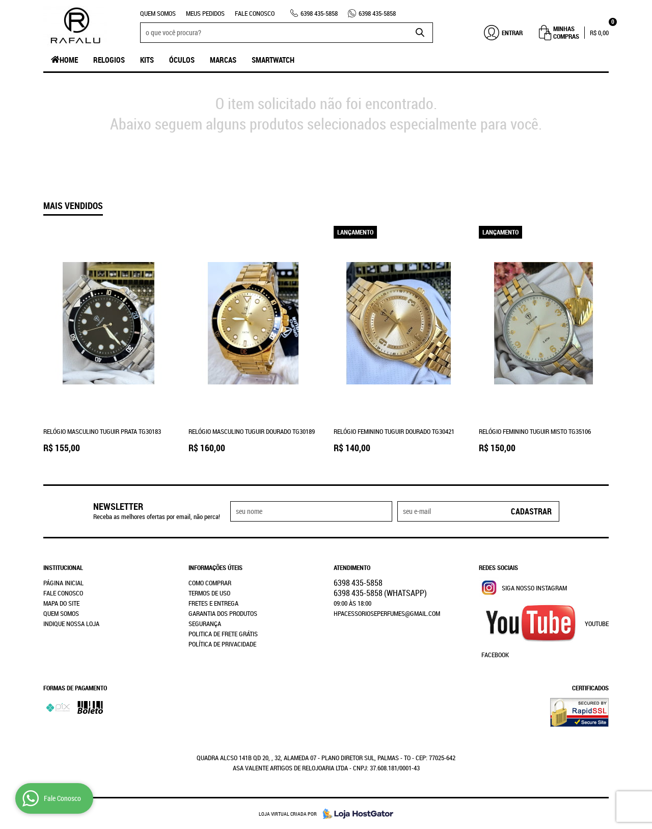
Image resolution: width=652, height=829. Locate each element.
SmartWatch (273, 60)
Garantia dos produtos (222, 613)
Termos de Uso (209, 593)
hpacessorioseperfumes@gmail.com (387, 613)
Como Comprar (209, 582)
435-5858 (319, 13)
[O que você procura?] (420, 32)
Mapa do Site (61, 603)
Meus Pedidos (205, 13)
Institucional (63, 567)
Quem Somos (158, 13)
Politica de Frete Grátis (223, 633)
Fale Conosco (255, 13)
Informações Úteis (215, 567)
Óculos (182, 60)
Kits (147, 60)
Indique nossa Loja (71, 623)
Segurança (204, 623)
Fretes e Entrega (213, 603)
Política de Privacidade (222, 644)
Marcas (223, 60)
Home (69, 60)
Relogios (109, 60)
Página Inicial (63, 582)
